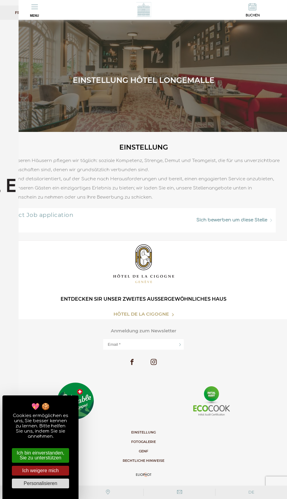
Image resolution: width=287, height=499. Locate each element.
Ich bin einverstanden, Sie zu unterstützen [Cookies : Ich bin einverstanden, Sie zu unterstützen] (41, 455)
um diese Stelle (234, 220)
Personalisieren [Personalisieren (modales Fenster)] (40, 483)
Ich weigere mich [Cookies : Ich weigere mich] (40, 470)
